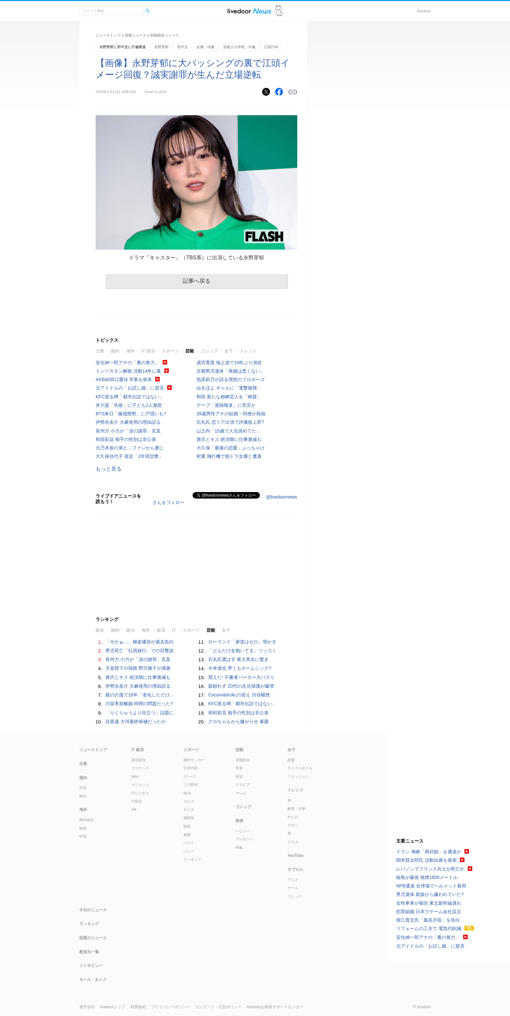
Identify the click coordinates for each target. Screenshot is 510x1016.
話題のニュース (93, 938)
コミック (295, 896)
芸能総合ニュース (164, 35)
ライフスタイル (300, 768)
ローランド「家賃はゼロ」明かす (242, 641)
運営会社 (87, 1007)
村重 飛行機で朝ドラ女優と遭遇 (229, 456)
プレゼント (244, 839)
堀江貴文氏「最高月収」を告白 (428, 920)
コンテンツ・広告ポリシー (218, 1007)
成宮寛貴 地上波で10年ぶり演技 (229, 362)
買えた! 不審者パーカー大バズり (241, 677)
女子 (228, 351)
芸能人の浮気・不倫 (239, 47)
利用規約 (138, 1007)
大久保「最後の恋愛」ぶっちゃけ (230, 447)
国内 (115, 351)
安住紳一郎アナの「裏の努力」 (127, 362)
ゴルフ (188, 801)
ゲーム (293, 888)
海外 (130, 351)
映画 (239, 820)
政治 (130, 630)
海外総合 (86, 820)
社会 (83, 787)
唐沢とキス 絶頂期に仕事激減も (229, 439)
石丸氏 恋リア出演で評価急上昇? (230, 422)
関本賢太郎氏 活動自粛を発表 (426, 860)
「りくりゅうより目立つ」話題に (139, 712)
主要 (100, 351)
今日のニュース (93, 910)
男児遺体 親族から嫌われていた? (430, 894)
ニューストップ (108, 35)
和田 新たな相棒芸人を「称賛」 (229, 396)
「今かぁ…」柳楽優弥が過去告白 (139, 641)
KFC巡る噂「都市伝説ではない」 (130, 396)
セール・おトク (93, 979)
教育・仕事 (296, 809)
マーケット (140, 768)
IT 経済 (148, 351)
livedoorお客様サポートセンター (275, 1007)
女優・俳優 (205, 47)
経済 (161, 630)
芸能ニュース (135, 35)
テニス (188, 810)
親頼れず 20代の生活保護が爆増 (241, 686)
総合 (100, 630)
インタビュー (91, 965)
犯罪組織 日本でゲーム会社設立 (428, 911)
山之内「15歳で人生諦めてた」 (228, 430)
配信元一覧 (89, 952)
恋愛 (291, 760)
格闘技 (188, 818)
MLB (187, 793)
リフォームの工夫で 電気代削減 (428, 928)
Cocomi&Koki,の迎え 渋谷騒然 (239, 694)
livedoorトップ (112, 1007)
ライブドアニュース (249, 11)
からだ (293, 817)
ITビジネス (140, 793)
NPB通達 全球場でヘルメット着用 (431, 885)
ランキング (89, 924)
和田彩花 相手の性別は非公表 (126, 439)
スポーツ (170, 351)
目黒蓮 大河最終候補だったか (135, 721)
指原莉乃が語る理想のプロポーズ (230, 379)
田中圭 (182, 47)
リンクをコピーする (292, 92)
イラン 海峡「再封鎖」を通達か (428, 851)
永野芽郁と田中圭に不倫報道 (122, 47)
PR (133, 810)
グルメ (293, 842)
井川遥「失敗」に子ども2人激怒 (129, 405)
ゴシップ (209, 351)
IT (174, 630)
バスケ (188, 843)
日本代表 (190, 768)
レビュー (242, 831)
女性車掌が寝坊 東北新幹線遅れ (428, 903)
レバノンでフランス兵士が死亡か (430, 869)
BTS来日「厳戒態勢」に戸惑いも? (131, 413)
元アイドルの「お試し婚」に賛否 (130, 388)
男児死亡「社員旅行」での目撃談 (139, 650)
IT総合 (136, 801)
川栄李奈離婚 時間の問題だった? (139, 703)
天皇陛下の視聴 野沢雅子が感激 (137, 668)
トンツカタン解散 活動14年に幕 (128, 371)
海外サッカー (194, 760)
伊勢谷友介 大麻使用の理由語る (128, 422)
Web (135, 776)
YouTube (296, 855)
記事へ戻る (196, 281)
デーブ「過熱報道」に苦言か (226, 405)
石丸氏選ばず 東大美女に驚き (238, 659)
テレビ (240, 793)
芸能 (189, 351)
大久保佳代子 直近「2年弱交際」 (129, 456)
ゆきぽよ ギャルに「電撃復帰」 (229, 388)
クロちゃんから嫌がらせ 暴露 (238, 721)
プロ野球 (190, 785)
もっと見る (109, 469)
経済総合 (138, 760)
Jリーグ (189, 776)
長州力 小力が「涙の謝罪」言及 (128, 430)
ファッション (298, 776)
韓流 (239, 776)
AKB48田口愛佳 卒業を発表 (124, 379)
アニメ (293, 880)
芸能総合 (242, 760)
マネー (293, 825)
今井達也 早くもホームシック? (239, 668)
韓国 (83, 828)
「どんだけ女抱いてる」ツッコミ (242, 650)
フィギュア (192, 859)
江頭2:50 (271, 47)
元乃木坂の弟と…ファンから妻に (130, 447)
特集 (239, 847)
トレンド (248, 351)
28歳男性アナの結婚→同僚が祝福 (230, 413)
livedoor (424, 11)
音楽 (239, 768)
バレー (188, 851)
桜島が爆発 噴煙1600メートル (427, 877)
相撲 (187, 835)
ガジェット (140, 785)
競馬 (187, 826)
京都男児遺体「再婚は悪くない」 (230, 371)
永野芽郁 (161, 47)
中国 (83, 836)
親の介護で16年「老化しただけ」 (139, 694)
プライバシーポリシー (170, 1007)
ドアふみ (279, 11)
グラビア (242, 785)
